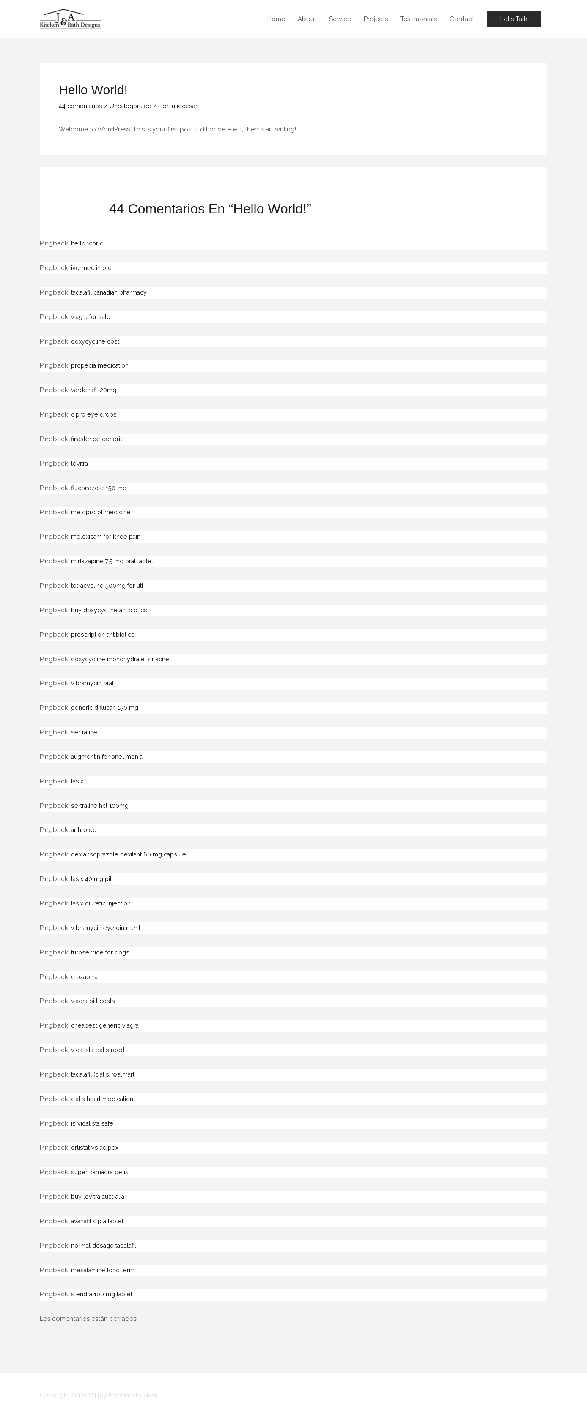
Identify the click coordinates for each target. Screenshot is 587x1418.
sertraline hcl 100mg (101, 806)
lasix (77, 781)
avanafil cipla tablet (101, 1221)
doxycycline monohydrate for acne (124, 659)
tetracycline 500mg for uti (109, 585)
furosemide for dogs (101, 952)
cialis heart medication (105, 1099)
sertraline (85, 732)
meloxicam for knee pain (108, 536)
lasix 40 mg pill (93, 879)
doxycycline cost (97, 341)
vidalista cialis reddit (101, 1050)
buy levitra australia (100, 1196)
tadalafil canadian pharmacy (114, 292)
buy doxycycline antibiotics (112, 610)
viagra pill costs (94, 1001)
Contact (462, 19)
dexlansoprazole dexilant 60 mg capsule (133, 854)
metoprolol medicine (102, 512)
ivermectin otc (92, 268)
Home (276, 19)
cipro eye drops (95, 414)
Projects (376, 19)
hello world (88, 243)
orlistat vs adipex (96, 1147)
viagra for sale (92, 317)
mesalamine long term (104, 1270)
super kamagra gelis (101, 1172)
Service (340, 19)
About (307, 19)
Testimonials (418, 19)
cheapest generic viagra (107, 1025)
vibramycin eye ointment (108, 928)
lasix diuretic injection (103, 903)
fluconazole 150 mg (100, 488)
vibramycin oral (94, 683)
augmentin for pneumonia (110, 757)
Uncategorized (135, 106)
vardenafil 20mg (95, 390)
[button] (514, 19)
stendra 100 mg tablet (104, 1294)
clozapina (86, 977)
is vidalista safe (93, 1123)
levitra (80, 463)
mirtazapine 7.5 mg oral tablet (115, 561)
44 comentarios (82, 106)
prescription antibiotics (105, 634)
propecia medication (102, 365)
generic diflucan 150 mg (107, 708)
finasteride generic (99, 439)
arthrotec (85, 830)
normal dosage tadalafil (107, 1245)
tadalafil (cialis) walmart (106, 1074)
